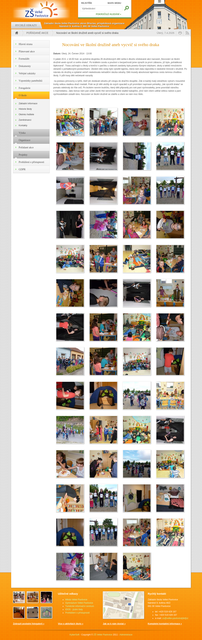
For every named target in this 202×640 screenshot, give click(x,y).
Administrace (126, 634)
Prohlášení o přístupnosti (31, 162)
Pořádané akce (37, 32)
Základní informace (28, 103)
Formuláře (24, 58)
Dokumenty (25, 66)
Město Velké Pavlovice (76, 599)
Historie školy (25, 109)
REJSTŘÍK (86, 3)
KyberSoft (74, 634)
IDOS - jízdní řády (74, 609)
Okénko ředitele (26, 114)
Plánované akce (27, 51)
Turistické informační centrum (79, 606)
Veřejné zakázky (27, 73)
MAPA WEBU (114, 3)
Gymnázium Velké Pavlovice (79, 603)
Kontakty (23, 125)
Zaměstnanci (25, 120)
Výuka (22, 132)
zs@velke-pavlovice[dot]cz (175, 618)
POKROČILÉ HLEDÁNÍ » (108, 14)
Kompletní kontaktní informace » (165, 623)
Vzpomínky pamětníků (30, 80)
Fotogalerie (24, 88)
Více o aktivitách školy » (70, 623)
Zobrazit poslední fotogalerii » (28, 623)
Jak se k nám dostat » (114, 623)
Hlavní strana (25, 44)
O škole (23, 95)
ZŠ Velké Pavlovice (102, 634)
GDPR (22, 169)
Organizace (24, 140)
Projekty (23, 154)
